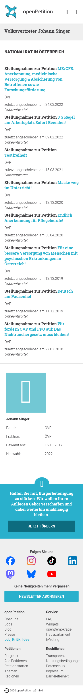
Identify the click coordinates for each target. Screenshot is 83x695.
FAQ (49, 619)
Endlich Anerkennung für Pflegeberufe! (38, 217)
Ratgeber (11, 656)
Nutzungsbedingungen (63, 661)
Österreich (51, 51)
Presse (9, 634)
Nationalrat (19, 51)
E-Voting (52, 639)
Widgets (52, 624)
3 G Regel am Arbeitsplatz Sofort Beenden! (39, 119)
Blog (8, 629)
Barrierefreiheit (57, 676)
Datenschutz (56, 666)
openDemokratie (58, 629)
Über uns (11, 619)
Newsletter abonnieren (41, 596)
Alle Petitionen (15, 661)
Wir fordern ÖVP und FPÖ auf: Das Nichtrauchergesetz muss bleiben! (36, 329)
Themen (10, 671)
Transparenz (56, 656)
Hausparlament (58, 634)
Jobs (8, 624)
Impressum (55, 671)
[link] (76, 12)
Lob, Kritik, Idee (16, 639)
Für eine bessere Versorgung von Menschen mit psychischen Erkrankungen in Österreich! (41, 255)
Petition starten (16, 666)
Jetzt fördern (41, 526)
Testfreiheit (15, 155)
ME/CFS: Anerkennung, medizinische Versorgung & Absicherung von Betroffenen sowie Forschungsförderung (39, 79)
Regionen (11, 676)
